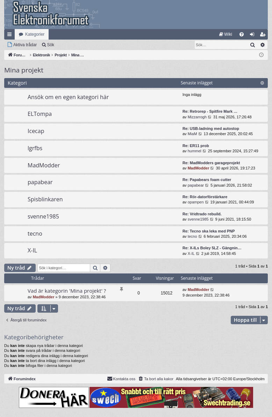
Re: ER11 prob (195, 146)
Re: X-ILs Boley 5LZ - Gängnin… (212, 248)
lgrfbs (35, 148)
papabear (40, 182)
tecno (35, 233)
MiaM (192, 134)
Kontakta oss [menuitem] (121, 378)
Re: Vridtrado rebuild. (202, 214)
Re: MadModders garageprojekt (211, 163)
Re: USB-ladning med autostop (210, 128)
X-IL (32, 250)
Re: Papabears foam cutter (206, 180)
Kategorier (34, 34)
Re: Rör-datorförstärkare (204, 197)
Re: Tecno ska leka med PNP (208, 231)
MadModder (44, 165)
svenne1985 (43, 216)
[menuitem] (225, 34)
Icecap (36, 131)
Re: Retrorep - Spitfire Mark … (209, 111)
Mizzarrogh (197, 117)
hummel (194, 151)
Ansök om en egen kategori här (68, 97)
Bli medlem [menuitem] (264, 36)
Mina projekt (23, 70)
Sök (50, 44)
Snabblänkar (11, 36)
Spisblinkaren (45, 199)
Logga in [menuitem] (253, 36)
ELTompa (40, 114)
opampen (196, 202)
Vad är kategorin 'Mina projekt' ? (67, 290)
